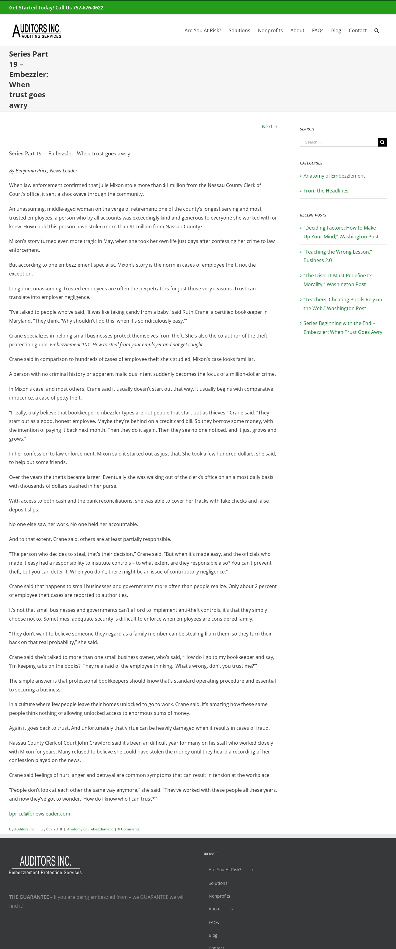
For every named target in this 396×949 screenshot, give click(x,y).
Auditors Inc (24, 829)
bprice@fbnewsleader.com (39, 813)
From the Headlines (326, 190)
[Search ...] (339, 142)
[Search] (376, 30)
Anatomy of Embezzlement (90, 829)
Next (267, 126)
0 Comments (129, 829)
